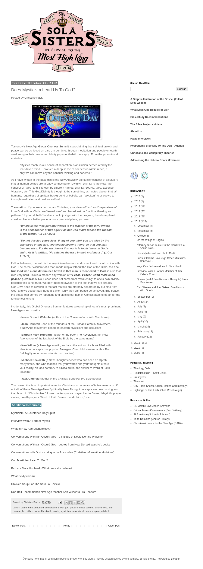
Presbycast (140, 377)
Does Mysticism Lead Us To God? (156, 253)
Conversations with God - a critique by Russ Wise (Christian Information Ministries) (62, 452)
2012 (137, 221)
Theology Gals (142, 368)
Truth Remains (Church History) (152, 419)
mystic (56, 511)
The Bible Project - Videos (146, 124)
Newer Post (18, 525)
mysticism (65, 511)
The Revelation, (87, 334)
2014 (137, 211)
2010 (137, 347)
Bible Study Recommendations (149, 117)
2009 (137, 352)
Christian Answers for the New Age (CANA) (158, 423)
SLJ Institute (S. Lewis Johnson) (152, 414)
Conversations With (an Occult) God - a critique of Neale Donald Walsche (57, 436)
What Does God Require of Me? (149, 109)
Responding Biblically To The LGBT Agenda (157, 145)
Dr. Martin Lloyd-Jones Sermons (152, 406)
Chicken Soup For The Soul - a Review (35, 484)
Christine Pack (33, 97)
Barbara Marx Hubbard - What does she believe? (41, 468)
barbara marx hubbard (32, 507)
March (141, 326)
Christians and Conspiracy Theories (152, 152)
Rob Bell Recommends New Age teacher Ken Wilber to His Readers (53, 491)
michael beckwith (42, 511)
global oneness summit (81, 507)
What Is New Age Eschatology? (30, 428)
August (141, 301)
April (140, 321)
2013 (137, 216)
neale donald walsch (82, 511)
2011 (137, 342)
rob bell (105, 511)
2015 (137, 206)
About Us (136, 131)
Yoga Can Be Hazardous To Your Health (159, 266)
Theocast (139, 381)
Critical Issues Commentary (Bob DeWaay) (158, 410)
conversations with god (57, 507)
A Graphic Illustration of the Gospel (152, 99)
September (144, 296)
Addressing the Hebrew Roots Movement (155, 160)
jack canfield (101, 507)
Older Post (114, 525)
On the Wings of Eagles (150, 240)
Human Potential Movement (92, 324)
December (143, 225)
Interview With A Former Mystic (30, 420)
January (142, 336)
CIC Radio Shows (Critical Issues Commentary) (161, 385)
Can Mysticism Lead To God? (29, 460)
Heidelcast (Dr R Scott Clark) (150, 372)
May (140, 316)
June (140, 311)
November (143, 230)
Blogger (175, 558)
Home (66, 525)
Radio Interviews (140, 138)
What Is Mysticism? (23, 476)
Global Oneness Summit (53, 146)
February (142, 331)
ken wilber (27, 511)
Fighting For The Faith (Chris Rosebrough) (158, 390)
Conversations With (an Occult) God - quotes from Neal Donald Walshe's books (60, 444)
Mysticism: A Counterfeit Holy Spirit (33, 413)
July (140, 306)
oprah (97, 511)
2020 (137, 196)
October (142, 235)
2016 (137, 201)
